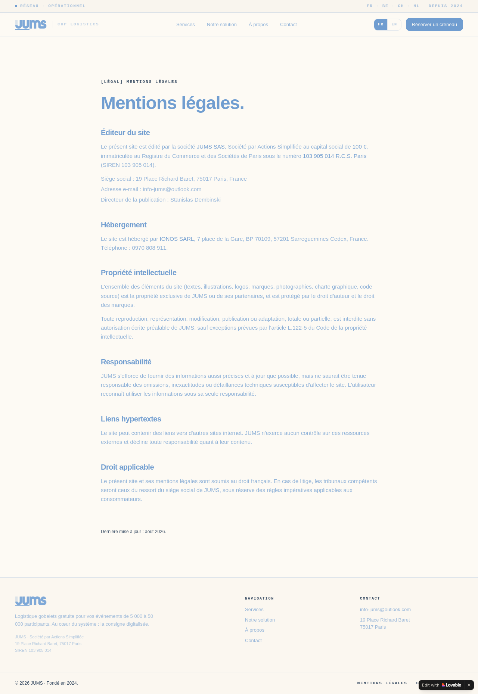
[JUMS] (57, 24)
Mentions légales (382, 683)
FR (381, 24)
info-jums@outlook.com (385, 609)
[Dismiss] (469, 685)
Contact (288, 24)
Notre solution (222, 24)
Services (185, 24)
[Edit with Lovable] (441, 685)
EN (394, 24)
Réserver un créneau (434, 24)
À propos (258, 24)
